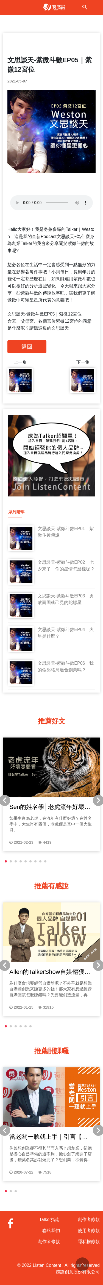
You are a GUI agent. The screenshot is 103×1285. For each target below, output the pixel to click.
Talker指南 (49, 1219)
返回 (26, 347)
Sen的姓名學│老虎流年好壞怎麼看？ (49, 807)
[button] (6, 861)
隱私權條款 (89, 1241)
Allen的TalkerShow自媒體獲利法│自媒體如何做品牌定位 (49, 972)
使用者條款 (89, 1230)
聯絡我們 (51, 1230)
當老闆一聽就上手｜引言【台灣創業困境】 (48, 1137)
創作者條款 (49, 1241)
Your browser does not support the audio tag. (51, 202)
